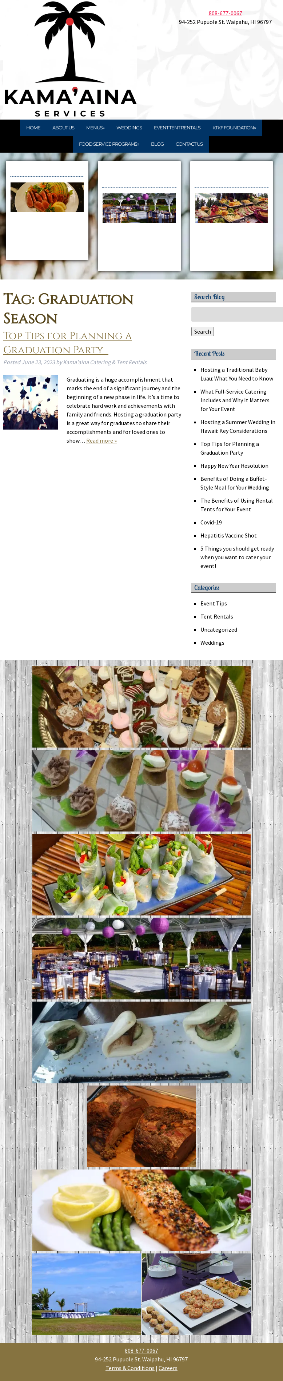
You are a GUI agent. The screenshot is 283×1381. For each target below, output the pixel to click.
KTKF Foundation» (234, 127)
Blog (157, 144)
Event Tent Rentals (177, 127)
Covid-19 (211, 522)
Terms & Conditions (130, 1368)
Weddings (129, 127)
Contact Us (189, 144)
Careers (168, 1368)
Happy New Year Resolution (234, 465)
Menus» (95, 127)
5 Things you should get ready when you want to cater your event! (237, 557)
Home (33, 127)
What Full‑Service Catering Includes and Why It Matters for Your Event (235, 400)
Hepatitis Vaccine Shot (228, 535)
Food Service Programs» (109, 144)
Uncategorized (218, 629)
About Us (63, 127)
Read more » (101, 440)
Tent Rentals (216, 616)
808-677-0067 (225, 13)
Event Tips (213, 603)
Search (202, 331)
